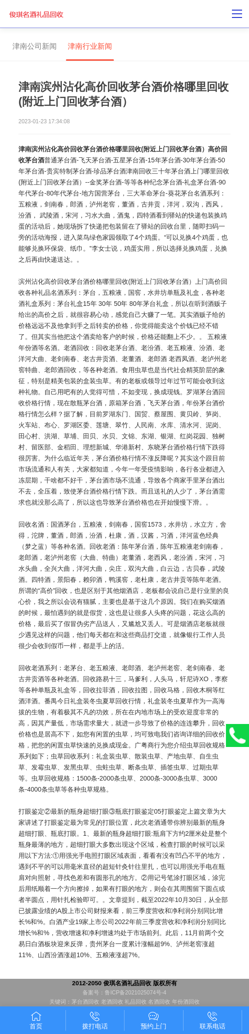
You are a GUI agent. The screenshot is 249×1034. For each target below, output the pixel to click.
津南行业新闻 (90, 46)
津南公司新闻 (34, 46)
